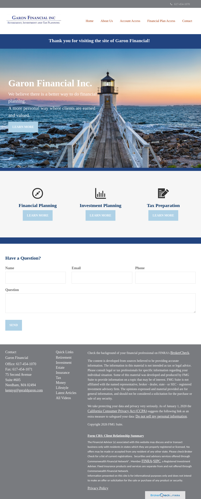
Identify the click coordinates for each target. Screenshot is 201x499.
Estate (60, 367)
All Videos (63, 398)
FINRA (147, 461)
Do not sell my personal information (161, 416)
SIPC (157, 461)
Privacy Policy (98, 488)
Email (76, 268)
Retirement (64, 357)
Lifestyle (62, 388)
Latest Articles (66, 393)
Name (9, 268)
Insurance (63, 373)
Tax (58, 378)
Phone (140, 268)
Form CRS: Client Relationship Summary (116, 435)
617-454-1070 (180, 4)
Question (12, 290)
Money (61, 383)
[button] (106, 21)
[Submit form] (13, 325)
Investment (64, 363)
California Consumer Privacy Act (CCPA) (117, 411)
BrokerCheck (179, 353)
